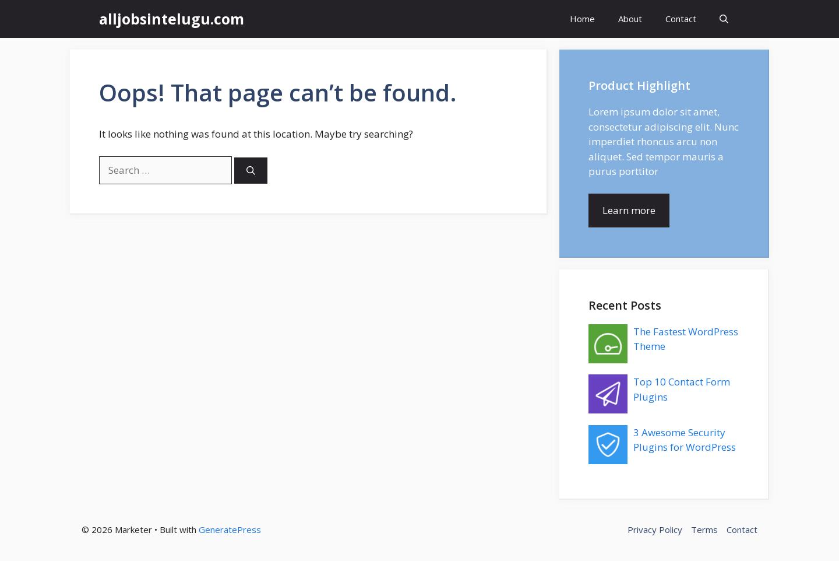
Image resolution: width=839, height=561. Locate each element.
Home (582, 18)
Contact (680, 18)
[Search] (250, 170)
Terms (704, 529)
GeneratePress (230, 529)
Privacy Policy (655, 529)
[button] (724, 19)
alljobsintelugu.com (171, 19)
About (630, 18)
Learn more (628, 210)
